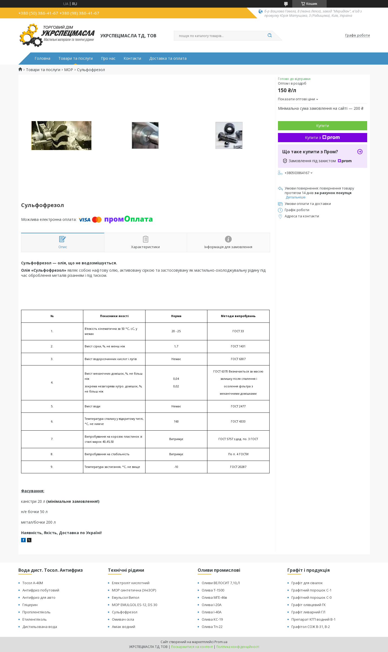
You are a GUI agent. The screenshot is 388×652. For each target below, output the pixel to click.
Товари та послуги (75, 58)
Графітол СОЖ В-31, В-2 (310, 626)
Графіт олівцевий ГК (308, 604)
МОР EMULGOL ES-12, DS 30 (134, 604)
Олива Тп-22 (212, 626)
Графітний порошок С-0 (311, 597)
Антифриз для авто (38, 597)
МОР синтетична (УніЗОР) (134, 590)
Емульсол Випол (125, 597)
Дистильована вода (39, 626)
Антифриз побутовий (40, 590)
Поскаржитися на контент (192, 646)
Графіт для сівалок (307, 582)
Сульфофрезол (124, 612)
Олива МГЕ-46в (214, 597)
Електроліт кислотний (131, 582)
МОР (68, 69)
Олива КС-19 (212, 619)
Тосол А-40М (32, 582)
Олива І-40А (211, 612)
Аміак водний (123, 626)
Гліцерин (30, 604)
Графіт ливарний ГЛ (308, 612)
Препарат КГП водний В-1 (313, 619)
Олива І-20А (211, 604)
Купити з (322, 137)
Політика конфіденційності (237, 646)
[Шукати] (269, 36)
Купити (322, 125)
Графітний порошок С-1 (311, 590)
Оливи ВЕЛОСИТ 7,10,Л (221, 582)
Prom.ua (220, 642)
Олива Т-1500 (213, 590)
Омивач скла (123, 619)
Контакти (132, 58)
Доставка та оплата (168, 58)
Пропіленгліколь (36, 612)
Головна (42, 58)
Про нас (108, 58)
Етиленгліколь (34, 619)
